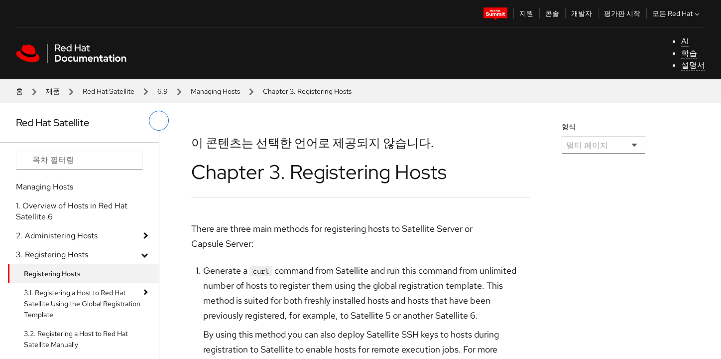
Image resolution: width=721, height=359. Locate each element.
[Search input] (79, 160)
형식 (569, 126)
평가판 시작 (622, 13)
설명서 (693, 65)
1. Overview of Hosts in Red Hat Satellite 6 (71, 211)
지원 (526, 13)
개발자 (581, 13)
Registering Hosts (52, 273)
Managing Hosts (215, 91)
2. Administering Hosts (57, 235)
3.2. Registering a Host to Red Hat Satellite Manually (76, 339)
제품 (53, 91)
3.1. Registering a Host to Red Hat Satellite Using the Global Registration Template (82, 303)
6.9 (162, 91)
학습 (689, 53)
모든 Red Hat (677, 13)
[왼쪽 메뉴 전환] (159, 121)
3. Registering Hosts (52, 254)
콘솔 (552, 13)
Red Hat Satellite (108, 91)
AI (685, 41)
